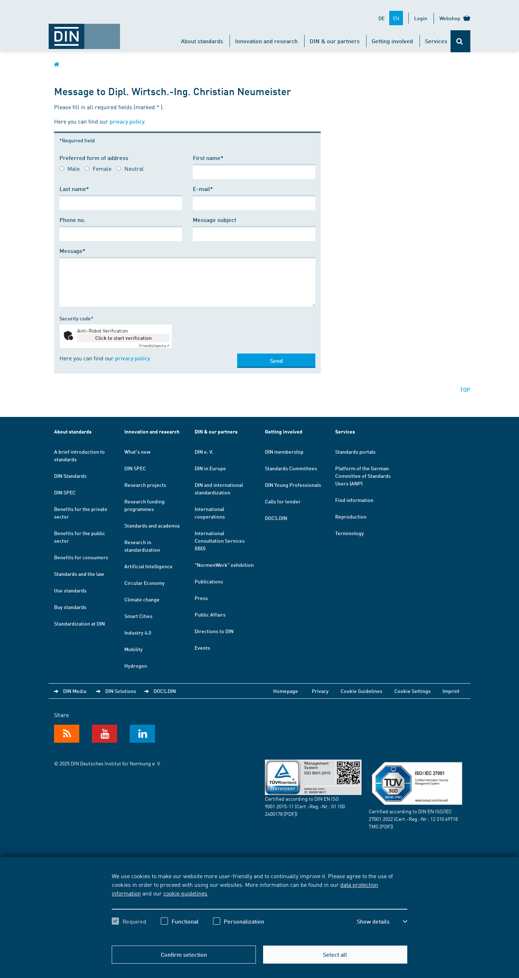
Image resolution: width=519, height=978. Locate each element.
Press (201, 598)
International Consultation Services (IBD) (220, 540)
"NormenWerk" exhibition (224, 564)
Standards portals (355, 451)
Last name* (74, 188)
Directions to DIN (214, 631)
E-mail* (203, 188)
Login (420, 18)
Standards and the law (79, 573)
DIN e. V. (204, 451)
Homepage (285, 691)
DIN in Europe (210, 468)
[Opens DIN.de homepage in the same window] (84, 33)
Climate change (142, 599)
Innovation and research (266, 40)
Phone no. (72, 219)
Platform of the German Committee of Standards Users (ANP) (363, 475)
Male (73, 168)
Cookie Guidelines (361, 691)
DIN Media (74, 691)
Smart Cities (138, 616)
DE (381, 18)
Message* (72, 250)
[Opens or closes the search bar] (460, 41)
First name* (208, 157)
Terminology (349, 533)
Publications (209, 581)
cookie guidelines (185, 893)
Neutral (134, 168)
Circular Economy (144, 582)
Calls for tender (283, 501)
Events (202, 647)
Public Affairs (210, 614)
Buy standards (70, 607)
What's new (137, 451)
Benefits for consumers (81, 557)
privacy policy (127, 121)
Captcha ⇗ (154, 345)
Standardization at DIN (79, 623)
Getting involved (392, 40)
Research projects (145, 484)
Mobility (133, 649)
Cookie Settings (412, 691)
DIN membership (284, 451)
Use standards (70, 590)
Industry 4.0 (137, 632)
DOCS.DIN (276, 518)
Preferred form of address (93, 157)
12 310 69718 (444, 818)
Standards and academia (151, 525)
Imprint (451, 691)
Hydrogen (135, 665)
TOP (465, 389)
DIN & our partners (335, 40)
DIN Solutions (120, 691)
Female (102, 168)
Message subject (214, 219)
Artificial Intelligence (148, 566)
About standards (202, 40)
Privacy (320, 691)
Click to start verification (123, 337)
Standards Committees (291, 468)
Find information (354, 500)
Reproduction (351, 516)
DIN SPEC (65, 492)
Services (436, 40)
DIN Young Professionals (293, 484)
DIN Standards (70, 475)
